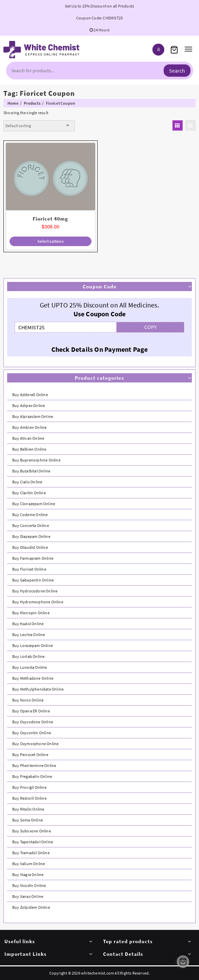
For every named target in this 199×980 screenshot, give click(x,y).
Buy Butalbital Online (31, 470)
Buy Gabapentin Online (33, 580)
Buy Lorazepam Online (32, 645)
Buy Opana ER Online (31, 710)
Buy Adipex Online (28, 405)
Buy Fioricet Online (29, 569)
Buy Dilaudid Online (30, 547)
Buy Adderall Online (30, 394)
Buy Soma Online (27, 820)
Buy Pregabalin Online (32, 776)
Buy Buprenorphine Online (36, 460)
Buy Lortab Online (28, 656)
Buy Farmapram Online (32, 558)
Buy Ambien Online (29, 427)
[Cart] (174, 50)
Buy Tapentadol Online (32, 841)
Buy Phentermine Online (34, 765)
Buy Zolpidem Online (31, 907)
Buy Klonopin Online (31, 612)
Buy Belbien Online (29, 449)
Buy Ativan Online (28, 438)
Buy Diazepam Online (31, 536)
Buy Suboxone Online (31, 830)
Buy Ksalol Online (28, 623)
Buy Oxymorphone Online (35, 743)
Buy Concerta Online (30, 525)
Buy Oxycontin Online (31, 732)
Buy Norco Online (28, 700)
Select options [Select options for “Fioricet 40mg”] (50, 241)
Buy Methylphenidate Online (38, 689)
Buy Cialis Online (27, 481)
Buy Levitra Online (28, 634)
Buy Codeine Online (30, 514)
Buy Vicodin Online (29, 885)
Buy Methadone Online (32, 678)
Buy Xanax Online (27, 896)
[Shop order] (39, 125)
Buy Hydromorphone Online (37, 601)
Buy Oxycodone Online (32, 721)
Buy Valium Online (28, 863)
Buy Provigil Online (29, 787)
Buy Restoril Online (29, 798)
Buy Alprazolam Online (32, 416)
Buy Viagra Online (28, 874)
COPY (150, 326)
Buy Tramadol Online (31, 852)
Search (177, 70)
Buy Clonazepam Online (33, 503)
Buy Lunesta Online (29, 667)
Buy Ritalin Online (28, 809)
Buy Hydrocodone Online (34, 590)
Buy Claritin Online (29, 492)
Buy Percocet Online (30, 754)
